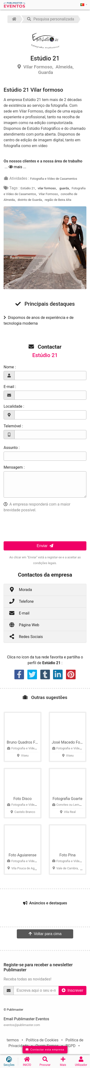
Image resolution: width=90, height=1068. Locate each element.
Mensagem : (14, 467)
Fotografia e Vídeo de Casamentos (53, 178)
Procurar (45, 1061)
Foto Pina (68, 855)
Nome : (10, 367)
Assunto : (12, 447)
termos (13, 1040)
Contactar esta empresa (45, 1049)
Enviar (45, 546)
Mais (63, 1061)
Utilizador (81, 1061)
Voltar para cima (45, 934)
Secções (9, 1061)
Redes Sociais (26, 636)
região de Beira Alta (58, 200)
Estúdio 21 (27, 188)
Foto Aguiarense (22, 855)
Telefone (21, 601)
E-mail (19, 612)
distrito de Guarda (30, 200)
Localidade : (14, 406)
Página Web (24, 624)
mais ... (17, 167)
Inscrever (72, 990)
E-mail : (10, 386)
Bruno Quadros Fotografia (29, 742)
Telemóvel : (13, 426)
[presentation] (40, 526)
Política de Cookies (42, 1040)
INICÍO (27, 1061)
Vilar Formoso (48, 194)
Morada (20, 589)
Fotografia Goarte (68, 798)
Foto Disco (22, 798)
